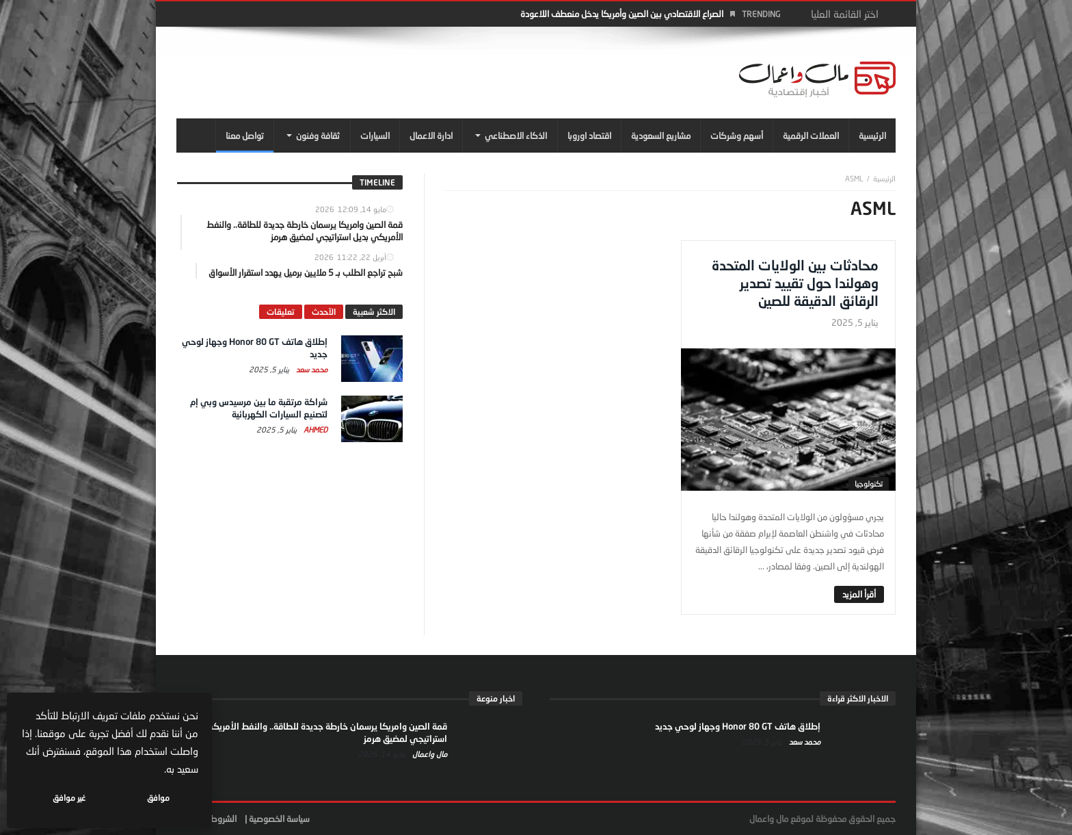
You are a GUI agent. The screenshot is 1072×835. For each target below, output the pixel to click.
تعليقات (281, 312)
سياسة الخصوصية (279, 818)
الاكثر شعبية (374, 312)
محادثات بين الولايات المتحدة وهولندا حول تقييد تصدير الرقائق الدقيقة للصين (795, 283)
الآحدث (324, 312)
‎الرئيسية (884, 178)
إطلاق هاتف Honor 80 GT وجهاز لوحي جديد (737, 726)
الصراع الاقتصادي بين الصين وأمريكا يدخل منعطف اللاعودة (621, 13)
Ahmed (314, 429)
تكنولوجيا (869, 483)
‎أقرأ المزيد (859, 594)
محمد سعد (310, 369)
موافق (158, 798)
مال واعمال (428, 753)
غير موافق (69, 798)
